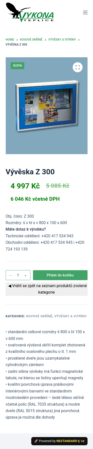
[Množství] (18, 275)
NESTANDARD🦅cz (71, 441)
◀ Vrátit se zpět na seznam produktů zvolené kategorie (46, 289)
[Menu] (85, 12)
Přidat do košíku (60, 275)
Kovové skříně (39, 316)
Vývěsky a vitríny (70, 316)
